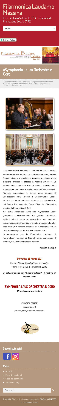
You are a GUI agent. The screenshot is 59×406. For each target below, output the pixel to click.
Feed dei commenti (14, 379)
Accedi (9, 371)
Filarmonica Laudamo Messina (28, 9)
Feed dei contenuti (14, 375)
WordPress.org (12, 382)
